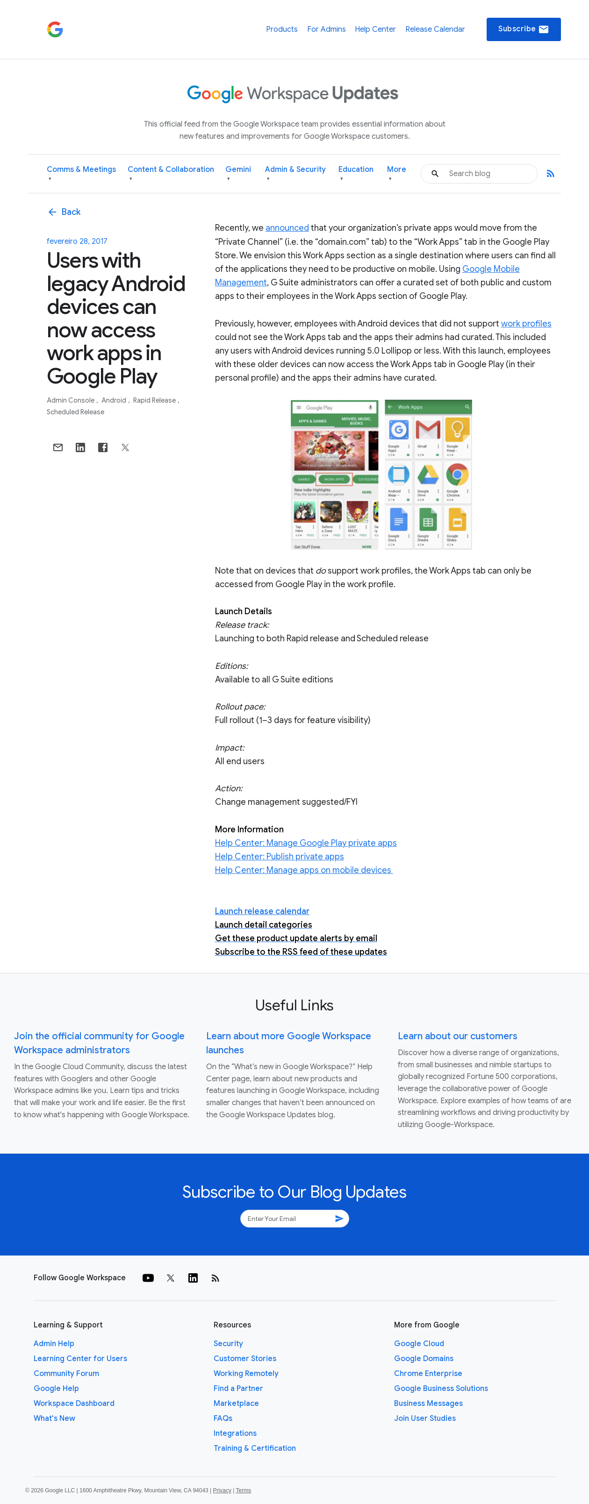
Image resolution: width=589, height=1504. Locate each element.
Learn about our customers (457, 1036)
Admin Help (54, 1343)
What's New (54, 1418)
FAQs (223, 1418)
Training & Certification (255, 1448)
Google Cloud (419, 1343)
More (396, 174)
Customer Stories (245, 1358)
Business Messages (428, 1403)
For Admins (326, 29)
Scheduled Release (75, 412)
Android (114, 400)
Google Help (56, 1388)
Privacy (222, 1490)
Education (356, 174)
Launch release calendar (262, 911)
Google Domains (423, 1358)
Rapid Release (155, 400)
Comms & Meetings (81, 174)
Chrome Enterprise (428, 1373)
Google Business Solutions (441, 1388)
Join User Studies (425, 1418)
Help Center (375, 29)
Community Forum (66, 1373)
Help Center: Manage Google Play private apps (306, 843)
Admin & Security (295, 174)
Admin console (71, 400)
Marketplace (236, 1403)
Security (228, 1343)
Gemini (238, 174)
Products (282, 29)
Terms (243, 1490)
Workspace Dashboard (74, 1403)
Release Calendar (435, 29)
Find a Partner (238, 1388)
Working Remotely (246, 1373)
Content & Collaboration (171, 174)
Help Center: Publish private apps (279, 856)
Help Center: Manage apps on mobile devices (304, 870)
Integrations (235, 1433)
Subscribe (523, 29)
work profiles (526, 324)
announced (287, 228)
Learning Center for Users (80, 1358)
